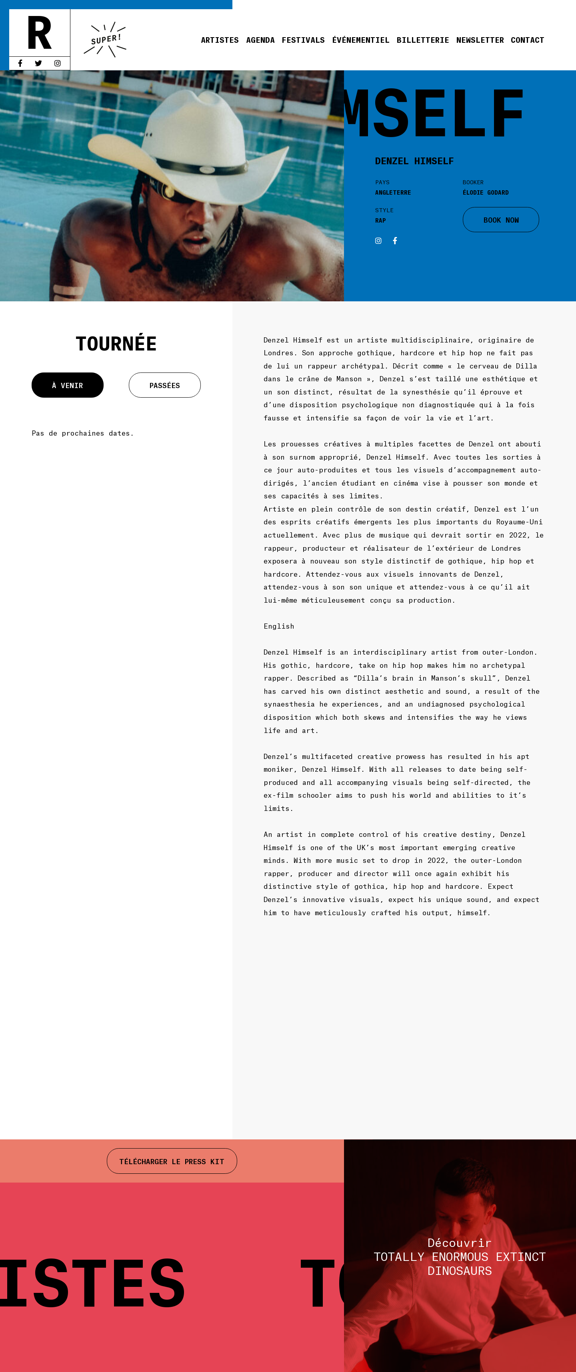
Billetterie (423, 39)
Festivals (303, 39)
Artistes (220, 39)
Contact (527, 39)
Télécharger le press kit (171, 1161)
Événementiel (361, 39)
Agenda (260, 39)
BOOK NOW (501, 219)
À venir (67, 385)
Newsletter (480, 39)
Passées (165, 385)
